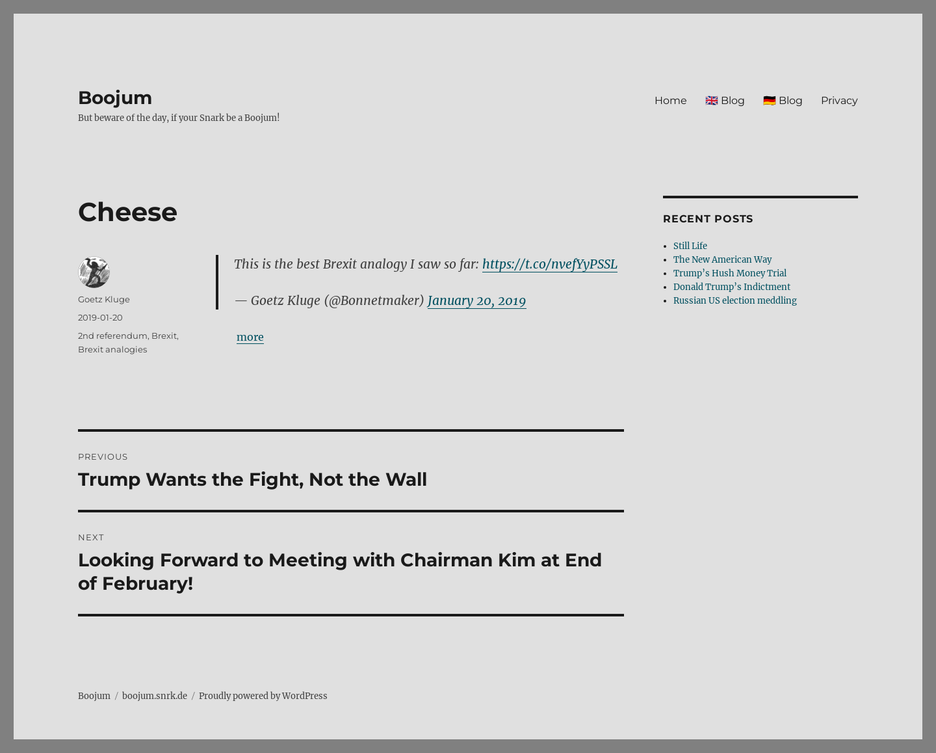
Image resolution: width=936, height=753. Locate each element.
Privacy (839, 100)
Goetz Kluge (104, 299)
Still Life (690, 246)
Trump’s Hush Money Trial (729, 273)
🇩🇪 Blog (783, 100)
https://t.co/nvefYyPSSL (550, 264)
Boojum (115, 97)
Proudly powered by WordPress (263, 696)
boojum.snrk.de (154, 696)
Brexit (164, 335)
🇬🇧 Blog (725, 100)
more (250, 336)
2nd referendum (113, 335)
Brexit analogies (112, 349)
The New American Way (722, 259)
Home (671, 100)
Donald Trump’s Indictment (731, 287)
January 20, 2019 (477, 300)
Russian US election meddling (735, 300)
